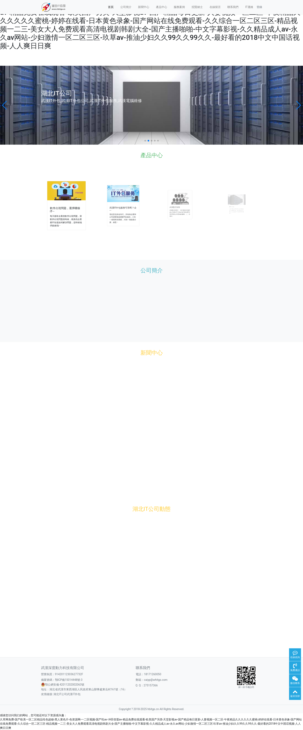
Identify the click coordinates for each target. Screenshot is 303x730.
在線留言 (215, 7)
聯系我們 (232, 7)
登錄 (259, 7)
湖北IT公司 (60, 694)
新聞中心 (143, 7)
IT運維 (249, 7)
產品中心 (161, 7)
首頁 (111, 7)
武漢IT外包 (73, 694)
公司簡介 (125, 7)
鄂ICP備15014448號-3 (68, 679)
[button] (4, 105)
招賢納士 (197, 7)
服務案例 (179, 7)
